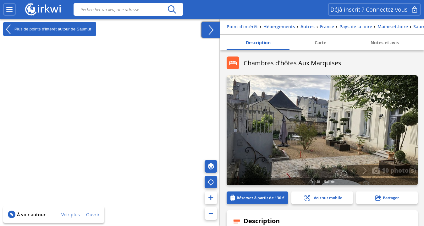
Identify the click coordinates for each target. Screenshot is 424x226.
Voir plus (70, 215)
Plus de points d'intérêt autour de (47, 29)
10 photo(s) (394, 170)
